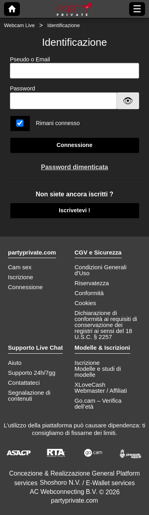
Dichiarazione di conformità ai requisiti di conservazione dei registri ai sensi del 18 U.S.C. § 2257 (106, 324)
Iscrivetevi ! (74, 210)
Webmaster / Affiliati (101, 390)
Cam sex (19, 267)
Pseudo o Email (74, 67)
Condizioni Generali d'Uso (101, 270)
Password (22, 88)
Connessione (74, 145)
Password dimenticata (74, 167)
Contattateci (24, 382)
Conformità (89, 293)
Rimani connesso (57, 123)
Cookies (85, 303)
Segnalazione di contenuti (29, 395)
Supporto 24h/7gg (31, 372)
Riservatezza (92, 283)
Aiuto (14, 362)
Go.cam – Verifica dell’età (98, 403)
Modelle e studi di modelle (98, 371)
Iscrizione (20, 277)
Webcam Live (19, 25)
